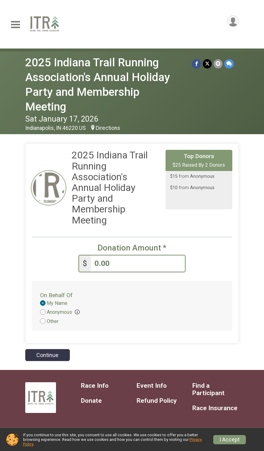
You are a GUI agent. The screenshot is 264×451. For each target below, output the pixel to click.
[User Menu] (233, 21)
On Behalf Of (56, 295)
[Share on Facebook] (196, 63)
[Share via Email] (218, 63)
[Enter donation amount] (138, 263)
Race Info (95, 385)
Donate (91, 400)
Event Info (152, 385)
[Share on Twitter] (207, 63)
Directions (108, 128)
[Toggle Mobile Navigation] (15, 24)
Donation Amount (132, 247)
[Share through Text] (229, 63)
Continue (47, 355)
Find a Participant (208, 389)
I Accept (229, 440)
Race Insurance (215, 408)
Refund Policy (157, 400)
